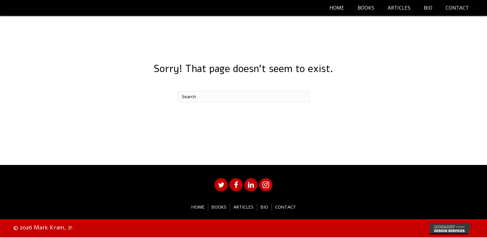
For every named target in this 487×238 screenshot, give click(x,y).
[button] (221, 184)
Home (198, 207)
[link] (336, 7)
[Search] (243, 96)
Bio (264, 207)
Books (219, 207)
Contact (285, 207)
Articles (243, 207)
